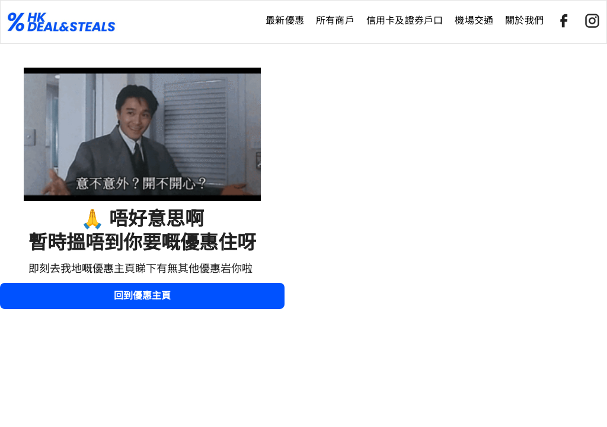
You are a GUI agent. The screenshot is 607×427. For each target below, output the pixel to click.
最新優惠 (285, 20)
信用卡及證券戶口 (404, 20)
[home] (130, 22)
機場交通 (474, 20)
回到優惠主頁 (142, 296)
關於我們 (524, 20)
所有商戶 (335, 20)
